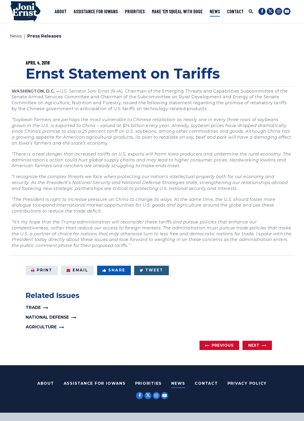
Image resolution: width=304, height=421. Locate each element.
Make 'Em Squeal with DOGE (177, 11)
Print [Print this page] (41, 270)
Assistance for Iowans (96, 11)
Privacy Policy (247, 383)
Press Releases (44, 36)
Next (254, 345)
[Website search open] (251, 12)
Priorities (135, 11)
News (215, 11)
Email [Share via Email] (77, 270)
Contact (235, 11)
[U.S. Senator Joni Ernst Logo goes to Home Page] (25, 11)
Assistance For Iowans (95, 383)
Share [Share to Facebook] (114, 270)
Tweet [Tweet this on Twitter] (151, 270)
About (60, 11)
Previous (222, 345)
